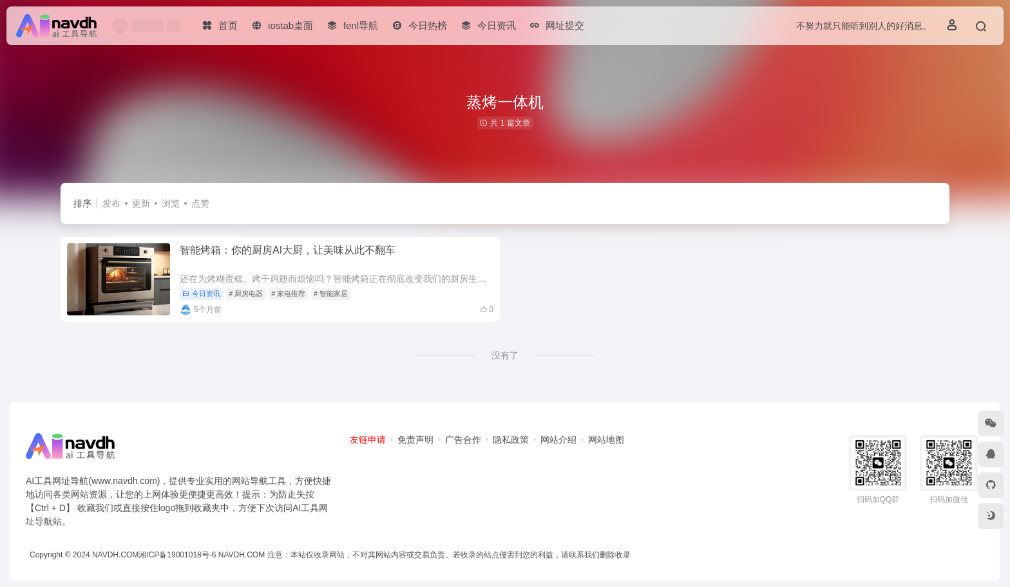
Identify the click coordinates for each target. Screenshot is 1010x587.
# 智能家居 (331, 293)
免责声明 (415, 439)
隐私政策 (511, 439)
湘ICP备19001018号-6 (177, 554)
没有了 (505, 355)
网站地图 (606, 439)
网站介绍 (558, 439)
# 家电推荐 (288, 293)
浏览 (171, 203)
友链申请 (368, 439)
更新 (141, 203)
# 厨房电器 (246, 293)
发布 (111, 203)
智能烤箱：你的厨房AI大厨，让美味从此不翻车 (287, 250)
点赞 (200, 203)
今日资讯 (201, 293)
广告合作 (463, 439)
